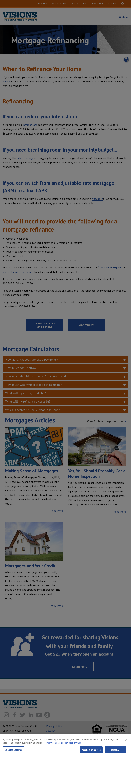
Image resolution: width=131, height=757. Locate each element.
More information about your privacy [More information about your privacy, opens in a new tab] (62, 747)
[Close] (125, 744)
